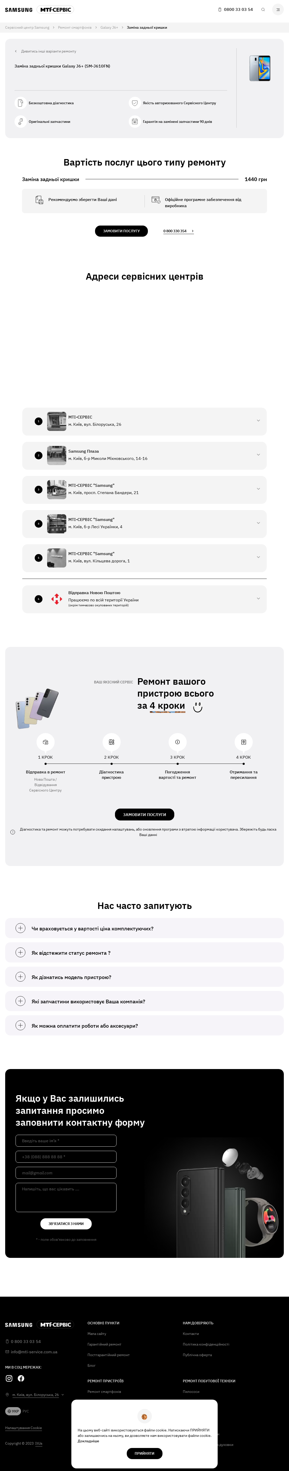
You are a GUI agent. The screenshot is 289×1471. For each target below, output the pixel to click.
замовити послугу (121, 231)
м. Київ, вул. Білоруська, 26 (35, 1394)
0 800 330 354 (178, 231)
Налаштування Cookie (23, 1427)
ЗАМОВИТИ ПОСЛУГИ (144, 814)
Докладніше (88, 1441)
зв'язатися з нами (66, 1223)
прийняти (144, 1453)
